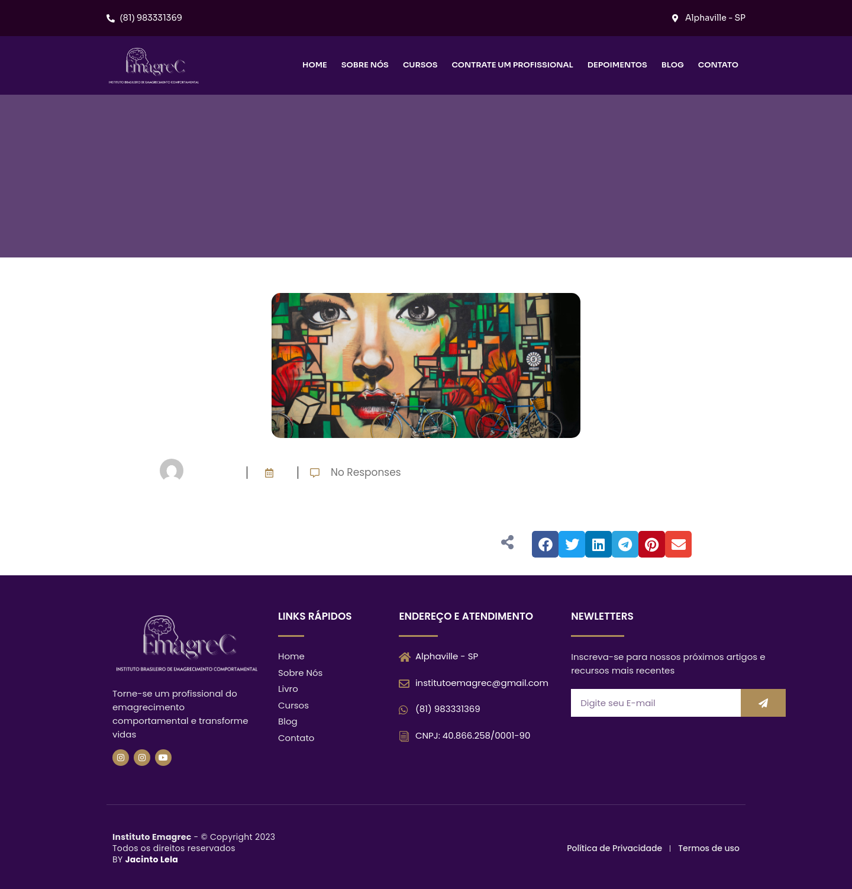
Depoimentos (617, 65)
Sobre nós (365, 65)
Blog (672, 65)
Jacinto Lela (151, 859)
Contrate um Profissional (512, 65)
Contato (718, 65)
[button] (545, 544)
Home (314, 65)
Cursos (420, 65)
